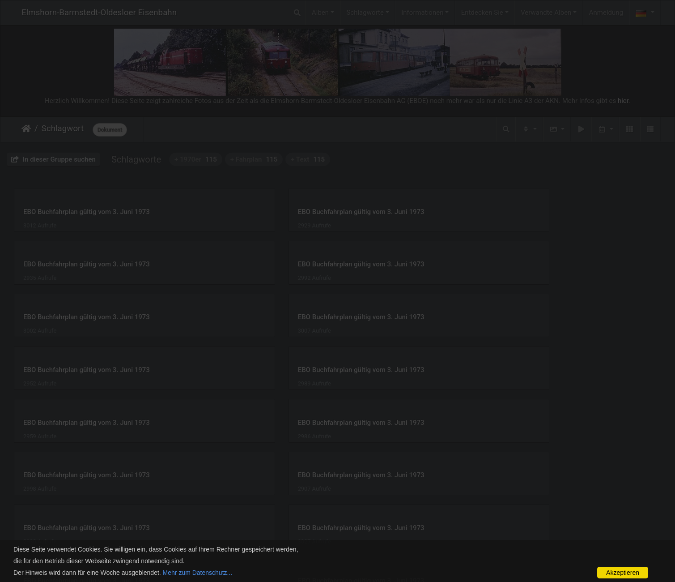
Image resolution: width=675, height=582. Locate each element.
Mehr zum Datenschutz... (198, 572)
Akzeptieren (622, 572)
